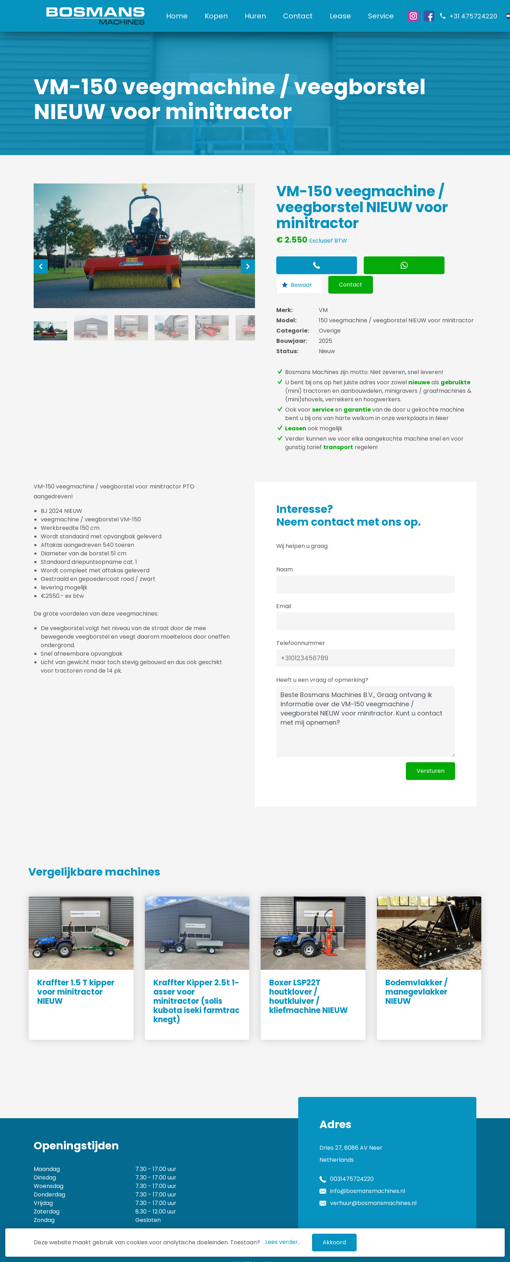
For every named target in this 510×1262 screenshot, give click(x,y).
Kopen (222, 16)
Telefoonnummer (300, 622)
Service (387, 16)
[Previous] (41, 267)
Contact (304, 16)
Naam (284, 548)
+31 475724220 (479, 16)
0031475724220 (352, 1158)
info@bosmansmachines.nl (367, 1170)
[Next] (248, 267)
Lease (346, 16)
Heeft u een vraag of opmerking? (322, 659)
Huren (261, 16)
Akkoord (334, 1242)
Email (283, 585)
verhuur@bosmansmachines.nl (373, 1182)
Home (183, 16)
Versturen (430, 750)
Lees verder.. (282, 1242)
